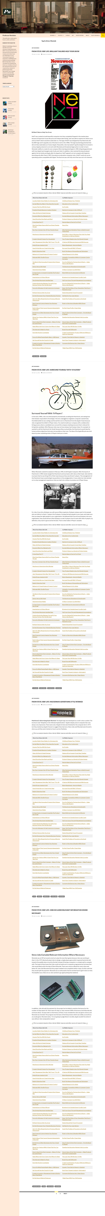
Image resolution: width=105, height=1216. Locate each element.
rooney (12, 55)
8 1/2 (14, 68)
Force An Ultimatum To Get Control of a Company (46, 291)
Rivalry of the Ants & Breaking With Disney (73, 306)
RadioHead (5, 71)
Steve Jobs (54, 905)
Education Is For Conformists (70, 207)
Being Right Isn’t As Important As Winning (73, 276)
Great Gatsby (9, 69)
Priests (15, 58)
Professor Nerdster (9, 35)
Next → (66, 1206)
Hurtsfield (43, 694)
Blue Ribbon (9, 61)
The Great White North (10, 50)
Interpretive (5, 60)
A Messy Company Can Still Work (71, 273)
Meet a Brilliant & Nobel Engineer (42, 216)
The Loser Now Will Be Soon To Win (72, 329)
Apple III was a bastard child (40, 248)
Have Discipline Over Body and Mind (42, 222)
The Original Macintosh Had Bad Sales (43, 283)
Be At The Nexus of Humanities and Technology (75, 254)
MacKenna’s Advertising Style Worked (43, 237)
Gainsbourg (10, 60)
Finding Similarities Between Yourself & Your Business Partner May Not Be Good (45, 287)
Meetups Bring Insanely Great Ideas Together (74, 216)
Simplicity (46, 905)
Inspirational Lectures (7, 52)
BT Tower (9, 71)
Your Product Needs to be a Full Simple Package (75, 242)
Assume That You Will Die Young (41, 210)
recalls (8, 72)
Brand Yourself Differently (69, 332)
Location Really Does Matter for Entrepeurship (45, 204)
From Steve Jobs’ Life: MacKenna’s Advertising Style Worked (57, 709)
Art (73, 35)
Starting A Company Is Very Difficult (72, 213)
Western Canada (6, 46)
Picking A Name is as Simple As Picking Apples (74, 222)
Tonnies (7, 74)
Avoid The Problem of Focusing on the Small (74, 302)
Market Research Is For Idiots (70, 257)
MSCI (13, 74)
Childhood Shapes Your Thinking (71, 204)
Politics (60, 35)
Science (68, 35)
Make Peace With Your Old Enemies (72, 351)
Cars (16, 50)
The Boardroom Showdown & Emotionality (73, 269)
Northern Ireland (9, 68)
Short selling (5, 66)
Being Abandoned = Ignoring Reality (72, 248)
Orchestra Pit (5, 77)
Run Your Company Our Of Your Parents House (45, 233)
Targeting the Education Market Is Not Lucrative (75, 320)
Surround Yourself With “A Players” (71, 251)
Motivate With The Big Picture (41, 260)
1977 (34, 905)
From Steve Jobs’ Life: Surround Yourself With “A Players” (56, 374)
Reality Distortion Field (39, 254)
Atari (43, 1198)
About (87, 35)
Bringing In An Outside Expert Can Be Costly (74, 280)
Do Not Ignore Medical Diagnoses (42, 351)
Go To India (65, 210)
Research (15, 46)
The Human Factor (11, 66)
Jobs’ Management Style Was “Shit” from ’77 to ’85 (46, 245)
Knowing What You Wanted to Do (42, 219)
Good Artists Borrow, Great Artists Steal (43, 251)
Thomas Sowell (5, 57)
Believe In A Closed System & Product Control (45, 257)
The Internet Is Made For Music (41, 332)
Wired (11, 74)
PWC (6, 47)
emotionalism (14, 52)
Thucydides (5, 63)
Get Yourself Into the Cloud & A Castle (43, 343)
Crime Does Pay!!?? (38, 225)
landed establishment (12, 49)
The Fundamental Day (11, 63)
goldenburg (5, 69)
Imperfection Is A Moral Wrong (41, 280)
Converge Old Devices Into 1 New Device (73, 346)
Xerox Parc (65, 228)
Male (4, 47)
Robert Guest (12, 53)
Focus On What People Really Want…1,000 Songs (46, 340)
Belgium (11, 46)
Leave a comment (47, 57)
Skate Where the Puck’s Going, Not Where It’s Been (46, 329)
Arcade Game (36, 1198)
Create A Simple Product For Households (44, 242)
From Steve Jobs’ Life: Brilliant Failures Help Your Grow (62, 52)
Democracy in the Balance (8, 64)
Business (52, 35)
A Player (35, 694)
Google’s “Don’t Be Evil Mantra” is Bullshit (73, 340)
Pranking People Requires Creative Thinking (44, 213)
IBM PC (4, 50)
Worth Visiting (80, 35)
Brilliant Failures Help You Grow (41, 296)
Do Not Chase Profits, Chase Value (71, 311)
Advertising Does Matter (39, 273)
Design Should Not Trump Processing (72, 296)
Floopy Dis (11, 57)
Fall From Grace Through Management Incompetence (76, 283)
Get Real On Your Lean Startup (70, 299)
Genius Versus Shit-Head (39, 269)
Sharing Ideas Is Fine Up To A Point (71, 225)
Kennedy (4, 74)
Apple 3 (39, 905)
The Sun (14, 64)
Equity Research (95, 35)
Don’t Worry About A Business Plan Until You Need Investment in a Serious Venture (76, 238)
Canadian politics (6, 53)
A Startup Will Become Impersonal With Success (75, 245)
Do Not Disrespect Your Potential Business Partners (47, 299)
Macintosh (51, 694)
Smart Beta (12, 72)
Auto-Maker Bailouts (7, 55)
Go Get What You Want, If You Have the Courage (46, 207)
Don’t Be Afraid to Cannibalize (41, 335)
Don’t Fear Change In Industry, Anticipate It (74, 343)
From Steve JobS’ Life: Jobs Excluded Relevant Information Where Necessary (59, 922)
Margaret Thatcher (8, 76)
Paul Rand (36, 359)
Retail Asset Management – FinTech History (11, 132)
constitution (11, 58)
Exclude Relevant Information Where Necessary (75, 219)
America (13, 61)
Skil (6, 61)
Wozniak (43, 359)
